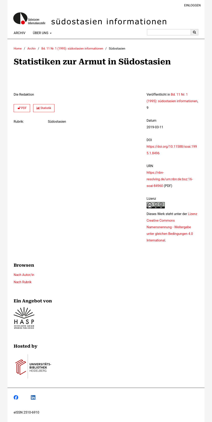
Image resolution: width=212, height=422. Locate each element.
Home (18, 48)
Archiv (18, 33)
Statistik (43, 108)
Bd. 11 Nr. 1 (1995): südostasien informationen (72, 48)
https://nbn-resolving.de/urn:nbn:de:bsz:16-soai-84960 (170, 179)
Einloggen (191, 5)
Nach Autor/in (24, 275)
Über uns (40, 33)
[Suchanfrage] (169, 32)
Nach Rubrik (22, 282)
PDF (22, 108)
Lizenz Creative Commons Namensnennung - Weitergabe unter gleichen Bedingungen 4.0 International (172, 227)
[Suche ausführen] (194, 32)
